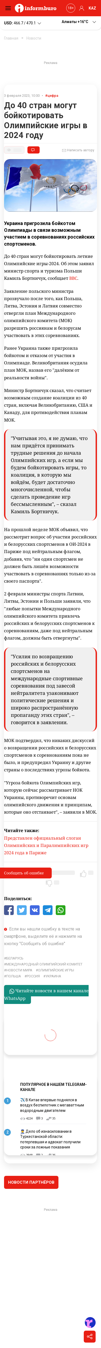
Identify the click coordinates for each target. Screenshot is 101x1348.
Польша (13, 976)
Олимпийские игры (56, 970)
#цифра (51, 96)
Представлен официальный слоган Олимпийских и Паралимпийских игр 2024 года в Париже (46, 845)
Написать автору (78, 150)
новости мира (19, 970)
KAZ (92, 8)
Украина (53, 976)
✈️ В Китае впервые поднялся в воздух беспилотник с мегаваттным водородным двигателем (52, 1105)
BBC (73, 278)
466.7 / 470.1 (23, 23)
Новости (33, 38)
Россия (33, 976)
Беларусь (14, 958)
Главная (11, 38)
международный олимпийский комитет (44, 964)
